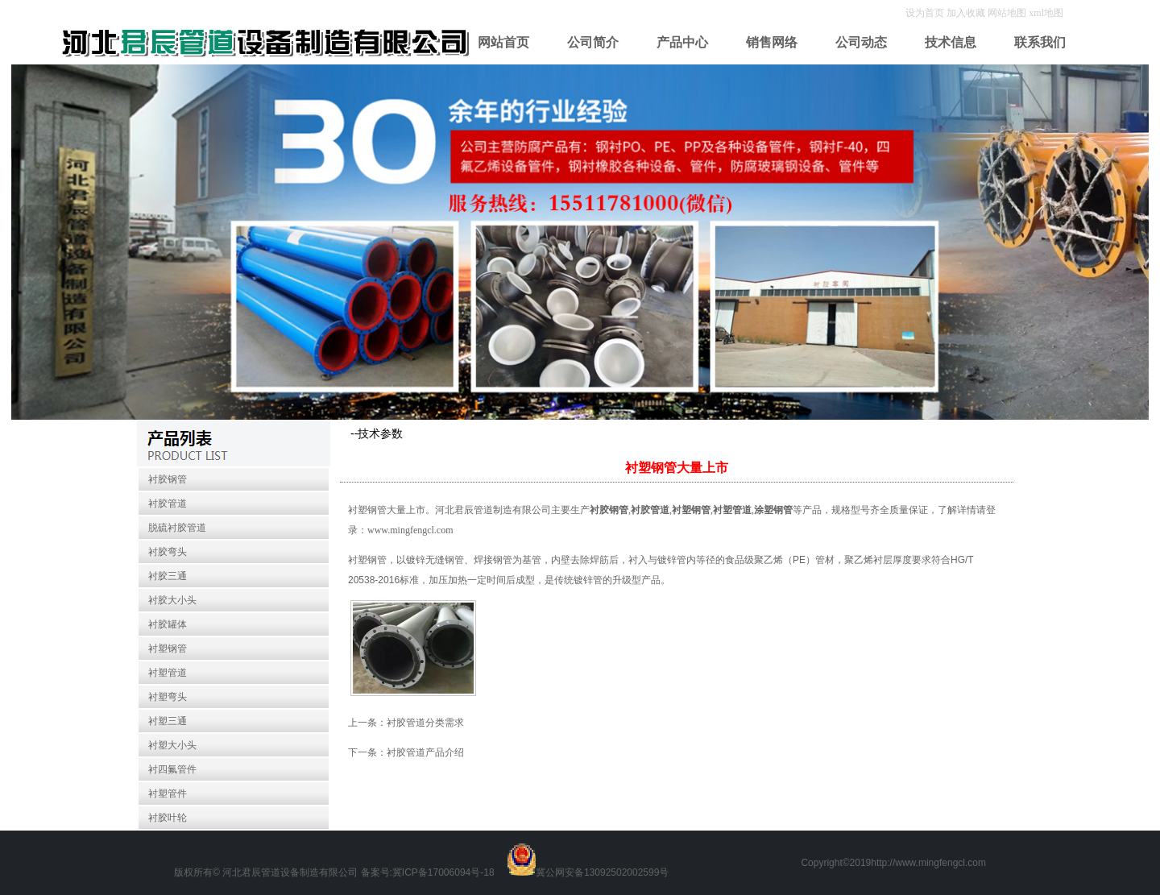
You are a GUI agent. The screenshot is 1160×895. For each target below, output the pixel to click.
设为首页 (926, 13)
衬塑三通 (167, 721)
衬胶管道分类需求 (425, 722)
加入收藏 (967, 13)
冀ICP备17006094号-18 (443, 872)
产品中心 (682, 42)
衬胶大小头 (172, 600)
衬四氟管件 (172, 769)
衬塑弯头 (167, 696)
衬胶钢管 (167, 479)
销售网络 (772, 42)
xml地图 (1046, 13)
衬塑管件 (167, 793)
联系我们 (1040, 42)
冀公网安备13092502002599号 (602, 872)
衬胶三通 (167, 576)
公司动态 (861, 42)
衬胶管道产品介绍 (425, 752)
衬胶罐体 (167, 624)
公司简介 (593, 42)
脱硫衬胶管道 (177, 527)
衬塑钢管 (167, 648)
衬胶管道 (167, 503)
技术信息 (950, 42)
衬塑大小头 (172, 745)
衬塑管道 (167, 672)
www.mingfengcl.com (410, 530)
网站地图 (1007, 13)
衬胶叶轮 (167, 817)
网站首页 (503, 42)
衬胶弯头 (167, 551)
